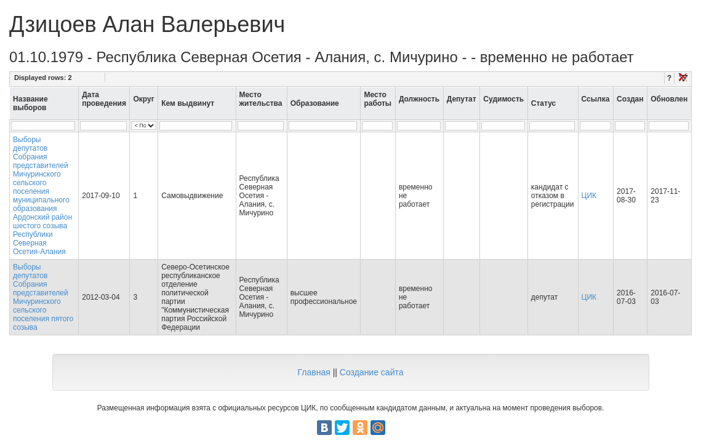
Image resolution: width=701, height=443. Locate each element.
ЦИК (589, 195)
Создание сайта (372, 372)
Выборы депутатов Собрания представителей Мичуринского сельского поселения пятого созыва (43, 297)
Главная (313, 372)
